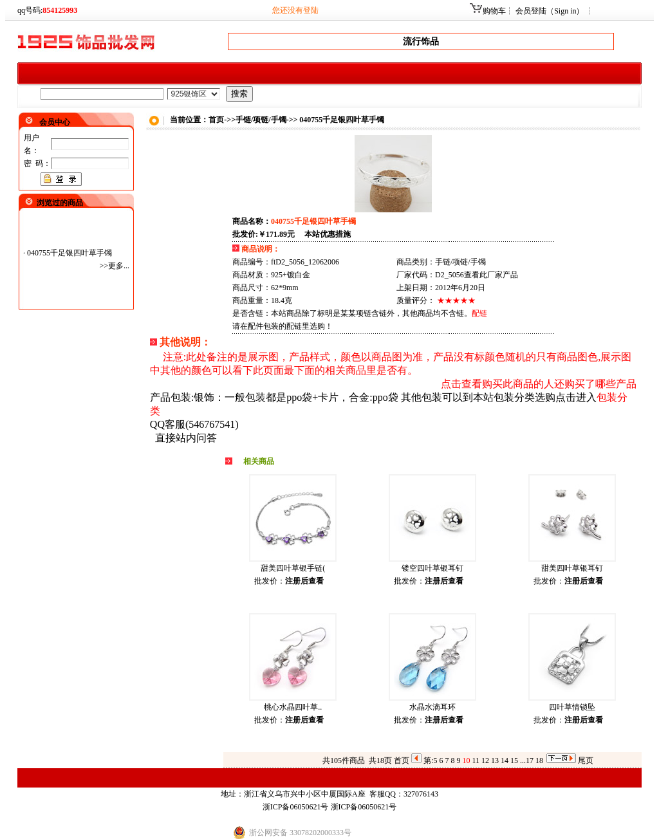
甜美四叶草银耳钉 (572, 568)
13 (495, 760)
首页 (401, 760)
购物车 (494, 10)
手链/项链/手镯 (261, 119)
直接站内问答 (186, 437)
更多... (118, 265)
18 (539, 760)
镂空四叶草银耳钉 (432, 568)
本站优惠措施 (327, 234)
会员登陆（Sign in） (549, 10)
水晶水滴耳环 (432, 707)
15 (514, 760)
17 (530, 760)
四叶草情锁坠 (572, 707)
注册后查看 (304, 580)
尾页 (585, 760)
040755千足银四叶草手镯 (69, 252)
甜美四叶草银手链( (293, 568)
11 (475, 760)
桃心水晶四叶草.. (293, 707)
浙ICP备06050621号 (296, 806)
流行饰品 (421, 41)
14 (504, 760)
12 (485, 760)
